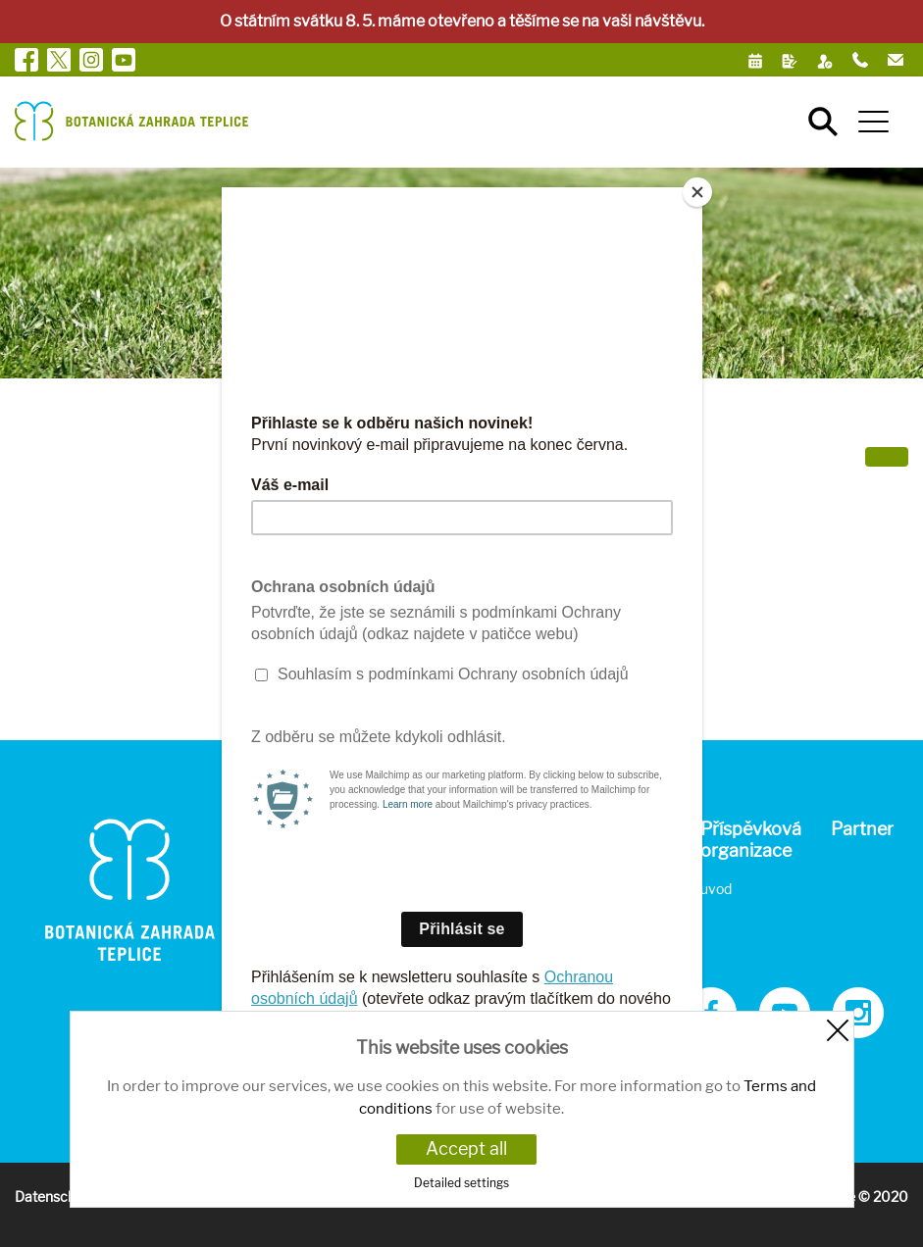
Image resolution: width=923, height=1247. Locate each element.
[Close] (697, 192)
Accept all (466, 1148)
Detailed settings (461, 1182)
